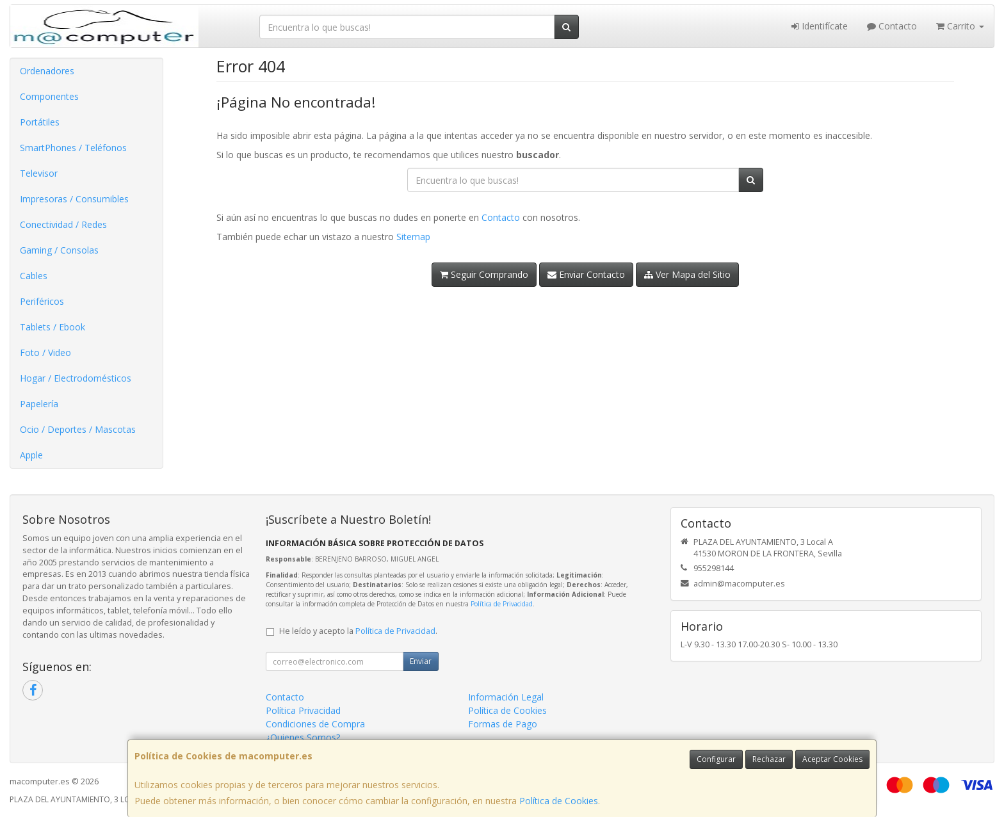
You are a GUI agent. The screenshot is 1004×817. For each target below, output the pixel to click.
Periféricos (42, 301)
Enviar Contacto (586, 274)
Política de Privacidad (502, 603)
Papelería (39, 404)
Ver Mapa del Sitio (687, 274)
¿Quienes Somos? (303, 737)
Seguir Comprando (484, 274)
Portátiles (40, 122)
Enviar (421, 661)
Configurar (716, 759)
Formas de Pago (502, 724)
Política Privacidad (303, 710)
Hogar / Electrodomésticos (75, 378)
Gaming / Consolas (59, 250)
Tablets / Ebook (52, 327)
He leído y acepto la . (358, 631)
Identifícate (819, 26)
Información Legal (506, 697)
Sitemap (413, 237)
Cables (33, 276)
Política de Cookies (558, 801)
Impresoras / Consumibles (74, 199)
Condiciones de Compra (315, 724)
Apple (31, 455)
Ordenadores (47, 71)
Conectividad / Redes (63, 224)
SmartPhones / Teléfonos (73, 148)
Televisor (39, 173)
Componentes (49, 96)
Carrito (960, 26)
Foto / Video (45, 352)
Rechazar (769, 759)
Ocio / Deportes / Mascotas (78, 429)
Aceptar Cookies (832, 759)
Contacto (892, 26)
